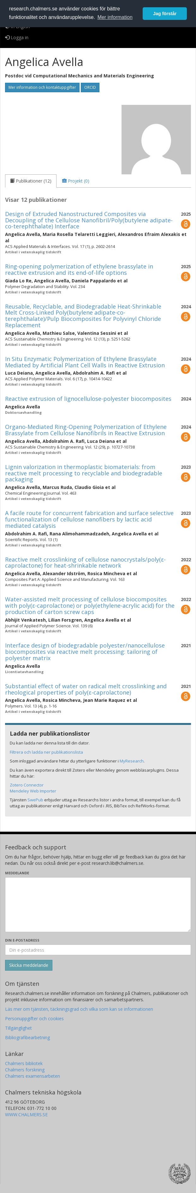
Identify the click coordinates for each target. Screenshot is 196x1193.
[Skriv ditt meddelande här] (98, 904)
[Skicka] (28, 965)
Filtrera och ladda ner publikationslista (46, 752)
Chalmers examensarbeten (32, 1076)
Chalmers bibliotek (24, 1063)
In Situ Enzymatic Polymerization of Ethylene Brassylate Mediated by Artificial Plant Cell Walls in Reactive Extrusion (85, 362)
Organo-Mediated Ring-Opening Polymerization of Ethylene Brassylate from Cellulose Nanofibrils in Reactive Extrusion (86, 430)
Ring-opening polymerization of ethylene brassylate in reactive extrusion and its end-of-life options (79, 269)
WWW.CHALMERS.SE (26, 1115)
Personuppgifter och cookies (34, 1018)
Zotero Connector (27, 785)
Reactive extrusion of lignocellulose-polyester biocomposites (88, 398)
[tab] (30, 181)
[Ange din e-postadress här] (98, 949)
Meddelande (17, 873)
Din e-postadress (22, 940)
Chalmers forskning (25, 1070)
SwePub (35, 800)
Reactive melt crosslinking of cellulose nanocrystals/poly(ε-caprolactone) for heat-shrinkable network (85, 562)
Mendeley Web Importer (33, 791)
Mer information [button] (115, 17)
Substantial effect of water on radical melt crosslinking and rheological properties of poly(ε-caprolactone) (86, 689)
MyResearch (132, 761)
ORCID (90, 87)
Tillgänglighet (18, 1028)
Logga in (16, 37)
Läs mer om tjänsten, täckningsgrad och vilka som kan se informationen (79, 1009)
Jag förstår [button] (164, 13)
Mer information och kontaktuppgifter (42, 87)
